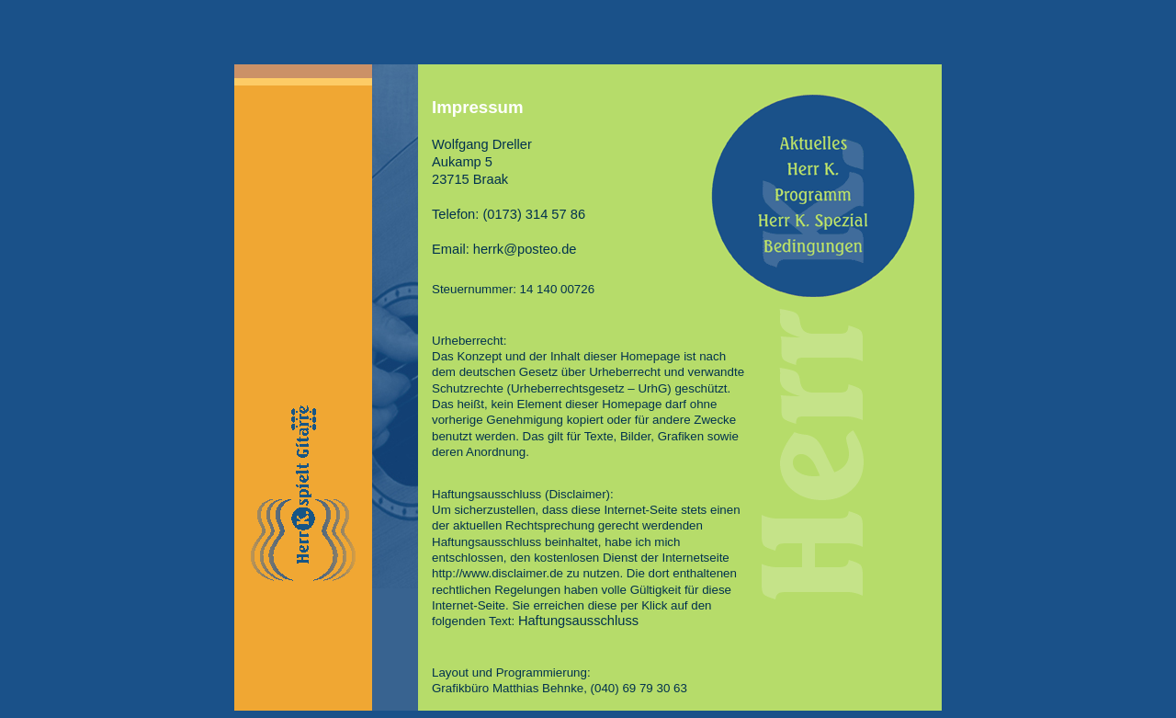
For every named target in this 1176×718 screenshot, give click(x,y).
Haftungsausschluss (578, 620)
